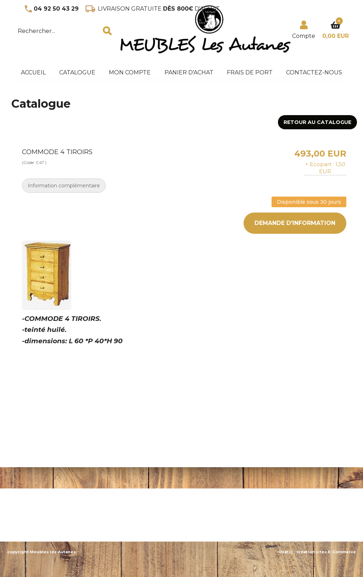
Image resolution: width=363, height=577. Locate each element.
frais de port (250, 72)
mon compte (130, 72)
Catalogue (77, 72)
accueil (33, 72)
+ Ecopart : (319, 164)
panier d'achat (188, 72)
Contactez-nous (314, 72)
